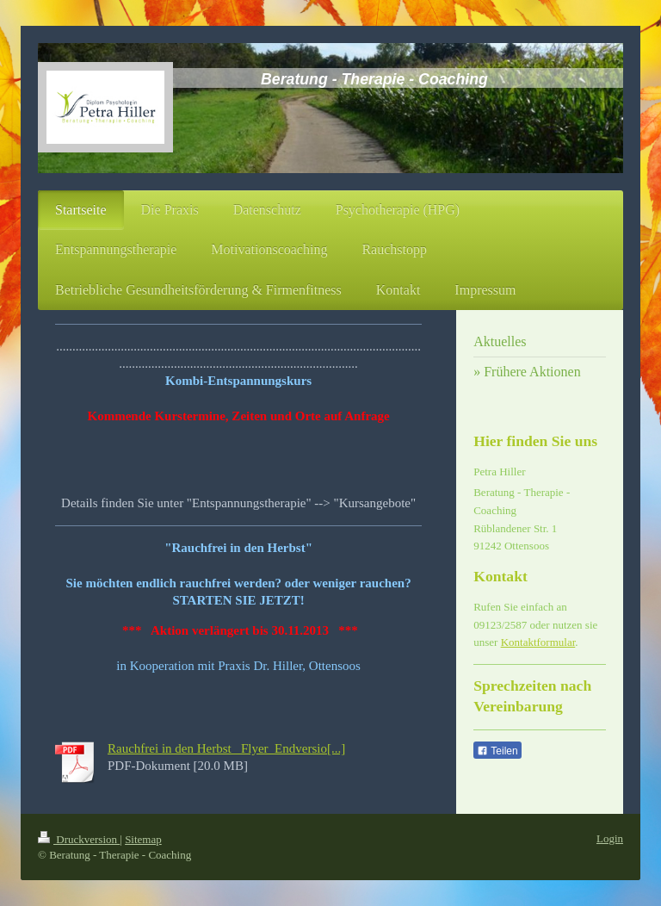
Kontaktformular (538, 642)
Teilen (497, 751)
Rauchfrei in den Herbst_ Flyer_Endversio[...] (226, 748)
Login (609, 838)
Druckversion (79, 839)
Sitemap (143, 839)
